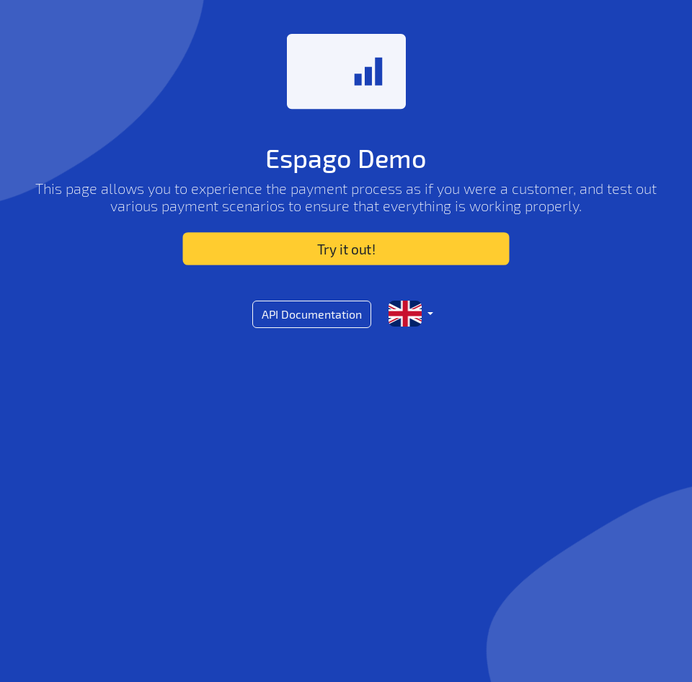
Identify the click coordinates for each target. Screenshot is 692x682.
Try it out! (346, 248)
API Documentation (312, 314)
